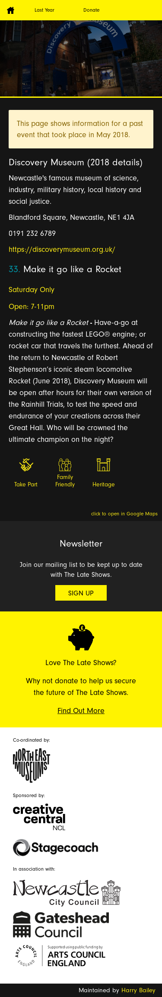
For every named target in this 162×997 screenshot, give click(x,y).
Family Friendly (65, 481)
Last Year (44, 10)
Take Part (26, 484)
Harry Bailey (138, 990)
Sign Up (81, 593)
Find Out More (81, 710)
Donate (91, 10)
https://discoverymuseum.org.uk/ (62, 249)
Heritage (103, 484)
